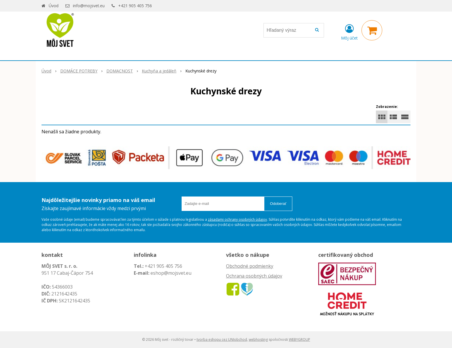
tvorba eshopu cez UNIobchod (222, 339)
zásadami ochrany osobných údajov (237, 219)
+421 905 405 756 (135, 5)
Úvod (54, 5)
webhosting (258, 339)
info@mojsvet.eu (89, 5)
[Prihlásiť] (349, 31)
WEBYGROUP (299, 339)
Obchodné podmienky (249, 266)
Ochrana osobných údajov (254, 276)
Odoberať (278, 203)
